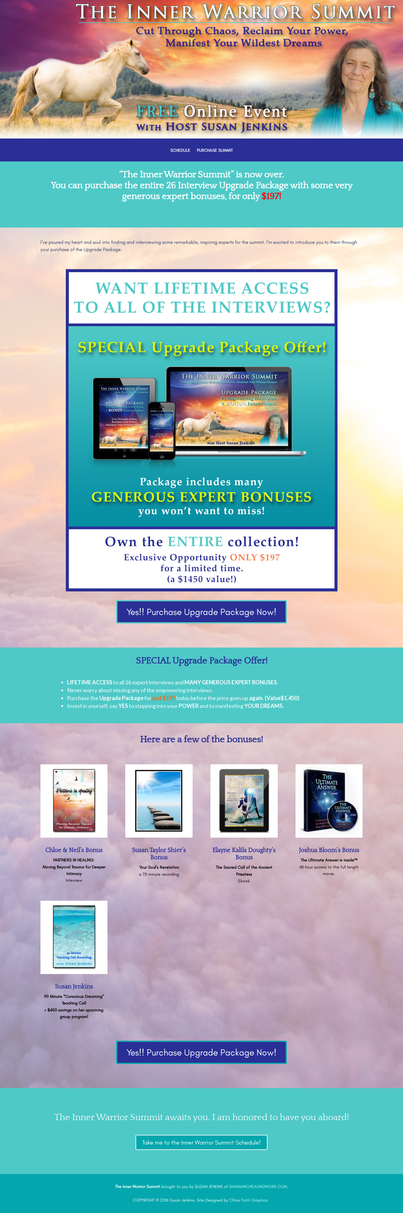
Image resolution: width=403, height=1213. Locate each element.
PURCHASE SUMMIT (215, 150)
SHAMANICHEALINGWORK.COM (258, 1186)
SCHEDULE (180, 150)
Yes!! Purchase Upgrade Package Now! (201, 611)
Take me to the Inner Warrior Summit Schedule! (201, 1142)
